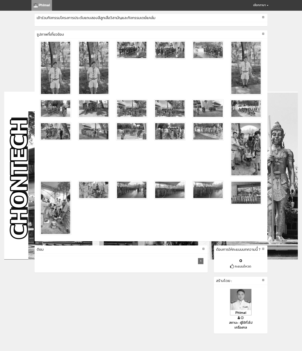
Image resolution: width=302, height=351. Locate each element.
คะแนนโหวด (240, 266)
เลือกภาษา (260, 5)
